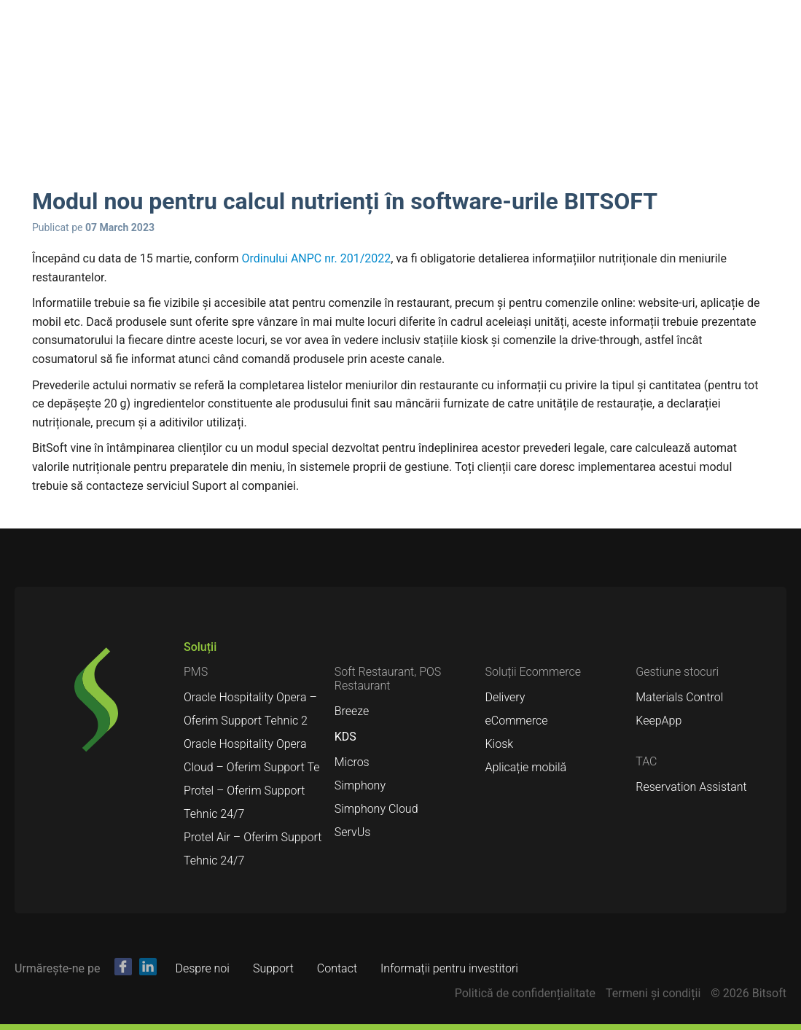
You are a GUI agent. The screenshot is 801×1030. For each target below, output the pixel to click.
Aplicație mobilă (526, 767)
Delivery (505, 697)
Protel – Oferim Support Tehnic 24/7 (244, 802)
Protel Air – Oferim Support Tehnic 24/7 (252, 848)
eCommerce (516, 720)
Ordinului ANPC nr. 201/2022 (316, 258)
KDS (345, 737)
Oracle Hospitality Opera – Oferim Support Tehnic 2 (250, 708)
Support (273, 968)
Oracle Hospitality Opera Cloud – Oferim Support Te (252, 755)
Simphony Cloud (376, 809)
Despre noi (202, 968)
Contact (337, 968)
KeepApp (658, 720)
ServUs (353, 832)
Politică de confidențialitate (525, 993)
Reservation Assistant (691, 787)
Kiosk (499, 744)
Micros (352, 762)
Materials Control (679, 697)
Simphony (360, 785)
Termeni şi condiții (653, 993)
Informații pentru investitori (449, 968)
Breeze (352, 711)
